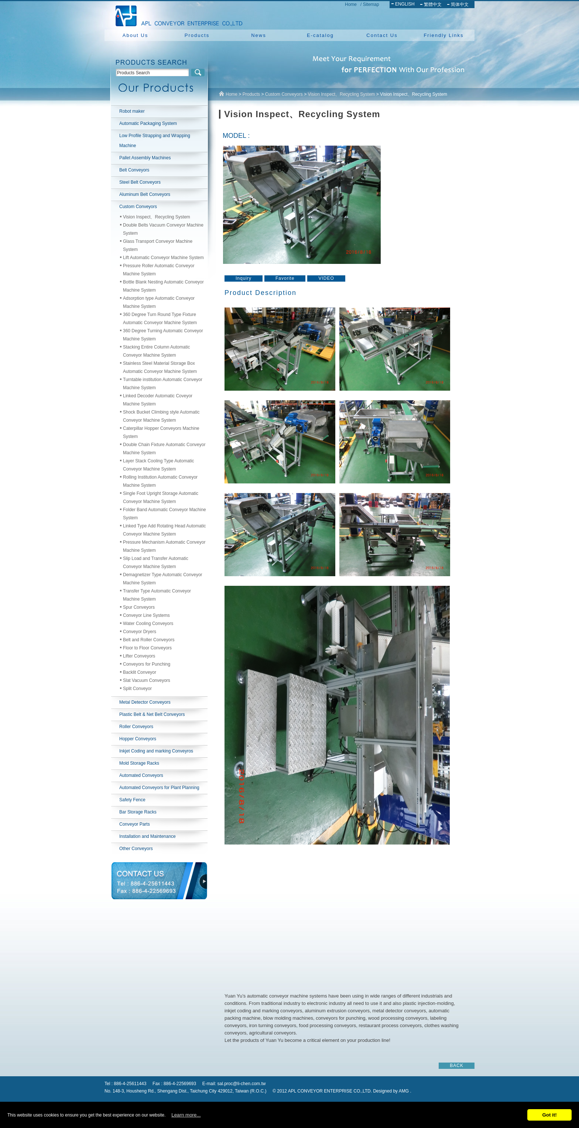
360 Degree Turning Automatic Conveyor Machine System (163, 335)
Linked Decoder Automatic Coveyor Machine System (157, 400)
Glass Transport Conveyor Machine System (157, 245)
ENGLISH (405, 4)
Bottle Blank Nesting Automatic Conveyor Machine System (163, 286)
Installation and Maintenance (147, 836)
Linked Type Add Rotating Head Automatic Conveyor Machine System (164, 530)
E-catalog (320, 35)
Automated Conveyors (141, 775)
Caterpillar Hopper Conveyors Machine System (161, 432)
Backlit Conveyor (139, 672)
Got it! (549, 1115)
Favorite (284, 278)
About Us (135, 35)
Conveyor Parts (134, 824)
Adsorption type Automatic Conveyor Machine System (159, 302)
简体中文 (460, 4)
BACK (456, 1065)
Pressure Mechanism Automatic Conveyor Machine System (164, 546)
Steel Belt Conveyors (140, 182)
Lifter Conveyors (139, 656)
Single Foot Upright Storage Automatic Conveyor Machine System (160, 497)
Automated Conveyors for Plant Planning (159, 787)
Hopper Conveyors (137, 738)
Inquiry (243, 278)
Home (351, 4)
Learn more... (186, 1115)
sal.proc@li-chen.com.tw (241, 1083)
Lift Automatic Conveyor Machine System (163, 257)
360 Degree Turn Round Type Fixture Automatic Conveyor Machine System (160, 318)
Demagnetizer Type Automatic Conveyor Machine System (162, 578)
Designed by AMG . (392, 1091)
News (258, 35)
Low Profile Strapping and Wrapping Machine (154, 140)
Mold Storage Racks (139, 763)
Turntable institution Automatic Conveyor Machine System (162, 383)
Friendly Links (443, 35)
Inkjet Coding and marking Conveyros (156, 751)
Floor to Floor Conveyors (147, 647)
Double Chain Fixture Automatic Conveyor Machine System (164, 448)
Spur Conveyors (139, 607)
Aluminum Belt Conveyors (144, 194)
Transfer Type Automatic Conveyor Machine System (157, 595)
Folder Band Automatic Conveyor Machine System (164, 513)
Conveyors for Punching (146, 664)
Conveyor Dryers (139, 631)
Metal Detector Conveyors (145, 702)
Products (197, 35)
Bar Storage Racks (138, 812)
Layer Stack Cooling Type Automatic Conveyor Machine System (158, 465)
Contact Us (381, 35)
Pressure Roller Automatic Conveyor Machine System (158, 269)
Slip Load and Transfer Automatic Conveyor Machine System (155, 562)
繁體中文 (433, 4)
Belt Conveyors (134, 170)
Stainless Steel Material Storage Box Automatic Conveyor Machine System (160, 367)
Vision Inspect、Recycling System (156, 217)
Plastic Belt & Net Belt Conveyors (152, 714)
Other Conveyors (136, 848)
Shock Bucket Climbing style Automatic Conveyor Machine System (161, 416)
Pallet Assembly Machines (145, 157)
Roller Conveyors (136, 726)
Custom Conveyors (138, 206)
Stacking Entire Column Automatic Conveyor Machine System (156, 351)
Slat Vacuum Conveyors (146, 680)
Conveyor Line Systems (146, 615)
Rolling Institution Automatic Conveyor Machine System (160, 481)
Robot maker (132, 111)
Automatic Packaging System (148, 123)
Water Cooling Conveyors (148, 623)
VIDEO (326, 278)
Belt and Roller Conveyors (148, 639)
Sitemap (371, 4)
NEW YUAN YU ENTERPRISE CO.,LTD (177, 15)
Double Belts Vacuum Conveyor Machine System (163, 229)
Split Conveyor (137, 688)
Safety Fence (132, 799)
